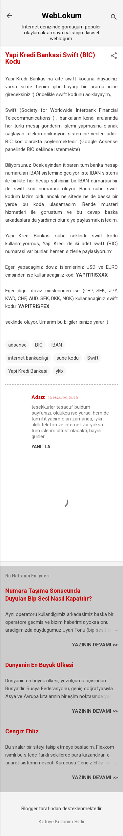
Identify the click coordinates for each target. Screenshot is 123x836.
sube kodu (67, 358)
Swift (92, 358)
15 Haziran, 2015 (63, 397)
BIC (39, 345)
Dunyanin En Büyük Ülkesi (39, 664)
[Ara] (114, 18)
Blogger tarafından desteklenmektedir (61, 808)
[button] (114, 56)
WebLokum (62, 15)
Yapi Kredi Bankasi (27, 371)
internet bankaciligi (28, 358)
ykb (59, 371)
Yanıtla (40, 446)
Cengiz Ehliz (22, 731)
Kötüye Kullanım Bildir (62, 822)
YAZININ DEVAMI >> (95, 645)
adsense (17, 345)
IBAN (56, 345)
